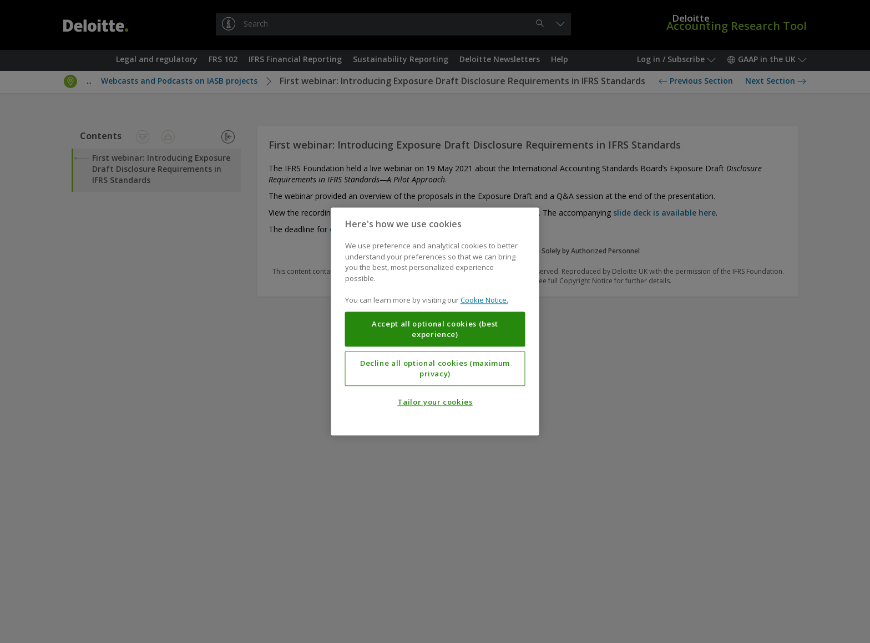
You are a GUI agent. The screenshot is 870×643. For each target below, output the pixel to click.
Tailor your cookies (434, 402)
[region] (435, 321)
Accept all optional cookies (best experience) (435, 329)
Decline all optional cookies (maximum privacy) (435, 369)
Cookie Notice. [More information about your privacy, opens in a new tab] (484, 300)
